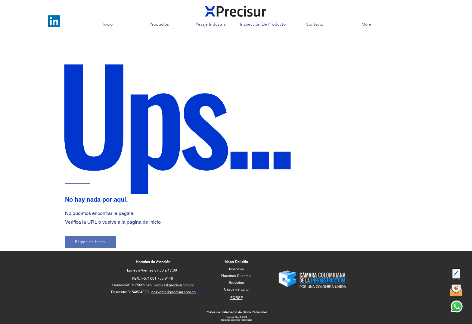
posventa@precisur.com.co (173, 292)
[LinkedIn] (54, 21)
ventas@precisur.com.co (174, 285)
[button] (159, 24)
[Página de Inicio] (90, 242)
